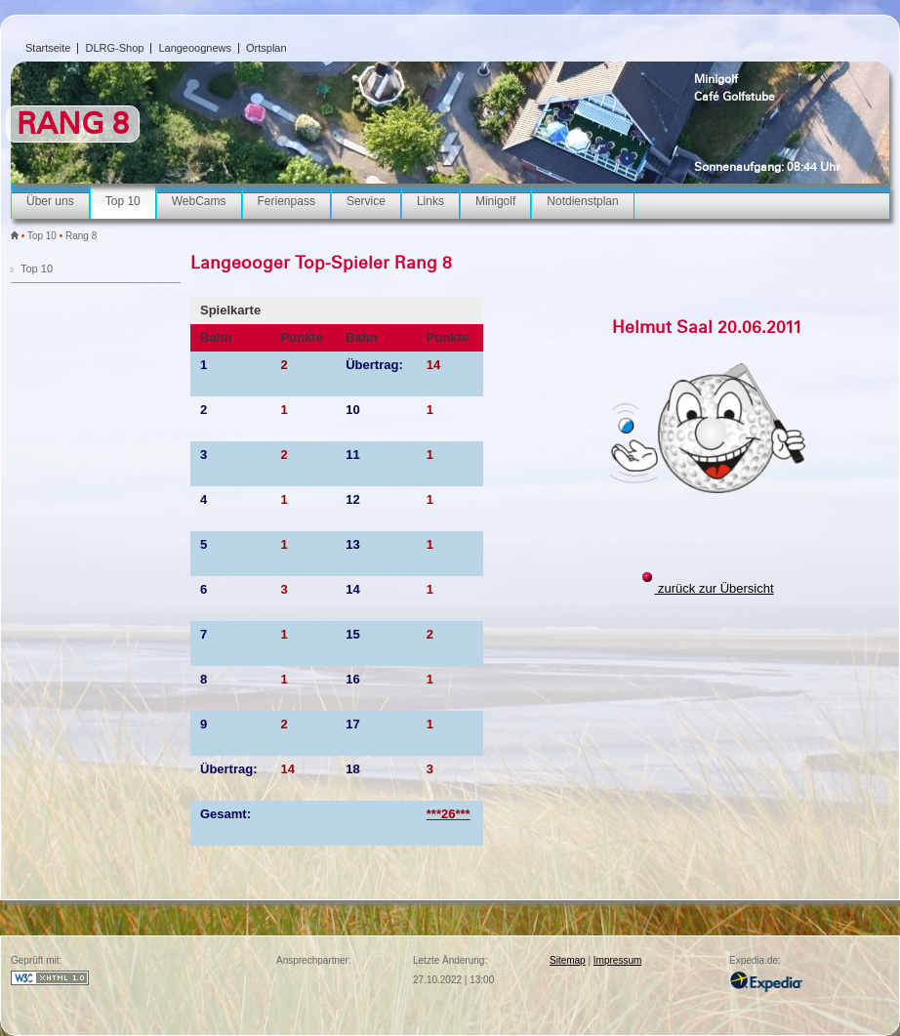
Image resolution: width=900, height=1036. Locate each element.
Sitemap (568, 960)
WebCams (199, 201)
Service (366, 201)
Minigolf (716, 79)
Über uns (50, 201)
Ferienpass (286, 201)
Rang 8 (81, 235)
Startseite (47, 48)
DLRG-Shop (114, 48)
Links (430, 201)
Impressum (617, 960)
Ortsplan (266, 48)
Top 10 (123, 201)
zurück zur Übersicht (713, 588)
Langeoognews (194, 48)
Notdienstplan (582, 201)
